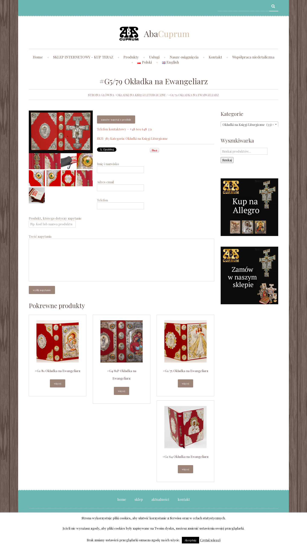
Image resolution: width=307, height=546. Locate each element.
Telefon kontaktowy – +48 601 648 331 (124, 129)
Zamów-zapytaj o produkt (116, 119)
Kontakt (215, 57)
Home (38, 57)
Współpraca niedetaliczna (253, 57)
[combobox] (249, 124)
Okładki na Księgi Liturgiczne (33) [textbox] (248, 125)
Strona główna (101, 95)
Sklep (139, 499)
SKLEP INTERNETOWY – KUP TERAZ (83, 57)
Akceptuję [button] (190, 540)
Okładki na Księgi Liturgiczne (141, 95)
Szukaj (227, 160)
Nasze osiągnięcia (184, 57)
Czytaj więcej (210, 540)
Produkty (131, 57)
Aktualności (160, 499)
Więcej (57, 383)
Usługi (154, 57)
